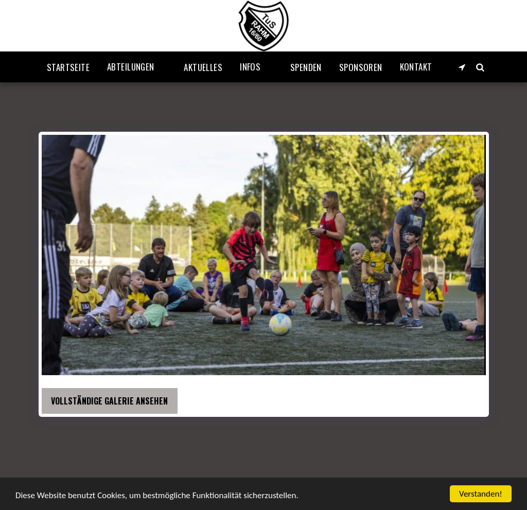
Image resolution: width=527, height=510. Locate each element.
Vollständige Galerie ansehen (109, 401)
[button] (136, 67)
